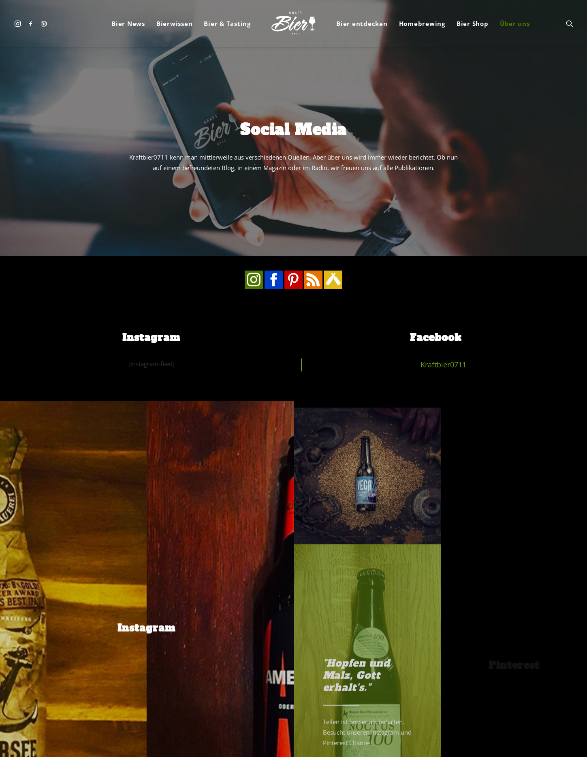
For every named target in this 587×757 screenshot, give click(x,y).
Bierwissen (174, 23)
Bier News (128, 23)
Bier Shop (473, 23)
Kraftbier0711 (443, 257)
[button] (19, 23)
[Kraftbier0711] (293, 23)
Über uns (515, 23)
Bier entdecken (362, 23)
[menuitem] (19, 23)
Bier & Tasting (227, 23)
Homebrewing (422, 23)
